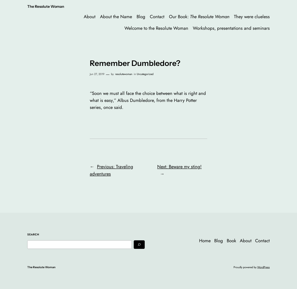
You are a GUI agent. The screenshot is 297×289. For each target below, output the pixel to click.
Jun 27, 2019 (97, 74)
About (89, 16)
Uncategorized (145, 74)
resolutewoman (123, 74)
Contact (157, 16)
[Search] (139, 244)
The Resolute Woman (45, 6)
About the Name (116, 16)
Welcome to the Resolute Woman (156, 28)
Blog (141, 16)
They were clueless (252, 16)
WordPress (263, 267)
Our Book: (199, 16)
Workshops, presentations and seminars (231, 28)
